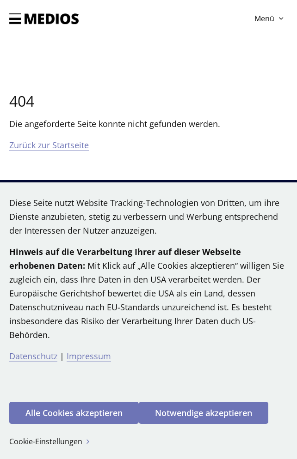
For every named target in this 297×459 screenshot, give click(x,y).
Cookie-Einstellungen (50, 441)
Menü (269, 18)
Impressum (89, 356)
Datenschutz (33, 356)
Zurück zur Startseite (49, 145)
